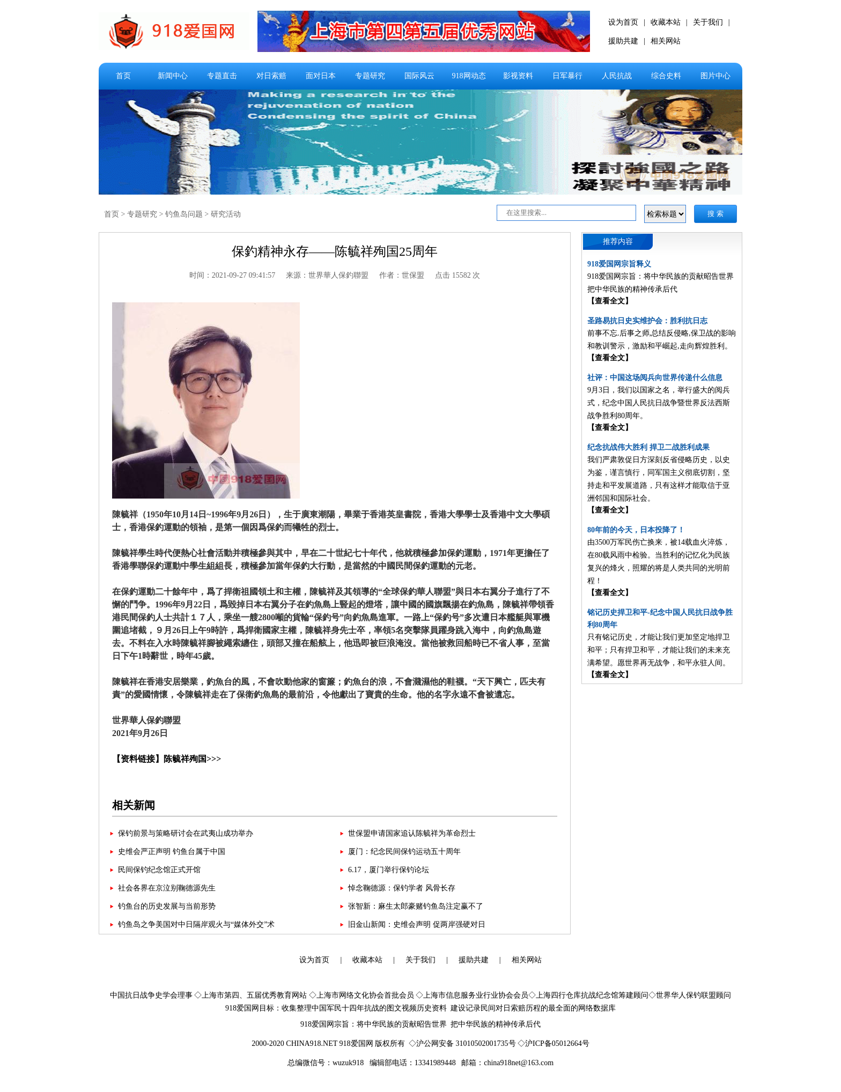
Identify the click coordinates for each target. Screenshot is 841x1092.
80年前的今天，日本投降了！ (636, 530)
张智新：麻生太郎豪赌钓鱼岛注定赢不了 (415, 906)
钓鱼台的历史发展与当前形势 (167, 906)
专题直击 (222, 76)
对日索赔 (271, 76)
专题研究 (370, 76)
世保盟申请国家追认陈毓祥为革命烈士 (412, 833)
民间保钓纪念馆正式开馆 (159, 870)
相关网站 (666, 41)
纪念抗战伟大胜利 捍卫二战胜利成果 (648, 447)
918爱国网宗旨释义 (619, 264)
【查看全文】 (609, 301)
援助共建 (623, 41)
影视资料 (518, 76)
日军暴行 (567, 76)
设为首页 (623, 22)
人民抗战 (617, 76)
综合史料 (666, 76)
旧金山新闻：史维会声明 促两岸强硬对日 (416, 924)
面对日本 (321, 76)
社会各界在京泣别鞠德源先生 (167, 888)
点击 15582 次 (457, 275)
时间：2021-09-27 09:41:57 (232, 275)
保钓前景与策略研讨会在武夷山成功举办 (185, 833)
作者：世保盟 (401, 275)
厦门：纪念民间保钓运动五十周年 (404, 852)
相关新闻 (133, 805)
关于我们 (708, 22)
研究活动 (226, 214)
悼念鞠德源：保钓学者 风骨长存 (401, 888)
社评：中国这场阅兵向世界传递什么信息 (654, 378)
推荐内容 (618, 241)
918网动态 (469, 76)
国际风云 (419, 76)
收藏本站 (666, 22)
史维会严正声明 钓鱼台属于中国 (171, 852)
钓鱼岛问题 (184, 214)
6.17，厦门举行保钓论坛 (388, 870)
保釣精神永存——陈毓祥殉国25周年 (335, 251)
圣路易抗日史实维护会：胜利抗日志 (647, 321)
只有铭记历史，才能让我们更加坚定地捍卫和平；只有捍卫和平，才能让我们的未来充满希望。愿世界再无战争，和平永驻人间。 (658, 650)
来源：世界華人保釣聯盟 (327, 275)
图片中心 (715, 76)
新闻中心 (173, 76)
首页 (123, 76)
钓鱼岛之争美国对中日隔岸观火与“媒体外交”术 (196, 924)
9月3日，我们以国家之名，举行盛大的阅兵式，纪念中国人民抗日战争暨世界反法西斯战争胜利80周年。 (658, 403)
